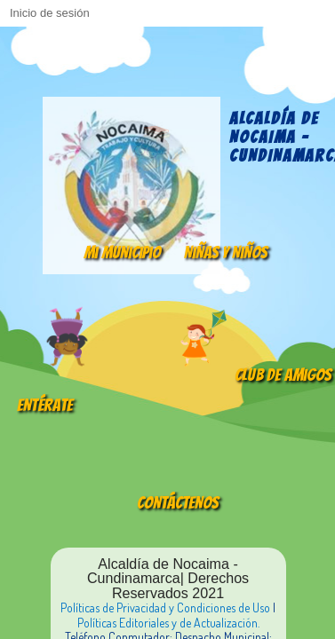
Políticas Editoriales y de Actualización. (168, 622)
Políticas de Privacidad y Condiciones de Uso (165, 607)
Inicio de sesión (50, 13)
